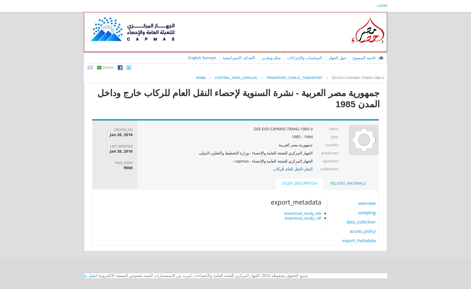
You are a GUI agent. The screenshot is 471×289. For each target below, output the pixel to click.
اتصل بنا (90, 275)
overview (366, 203)
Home (201, 78)
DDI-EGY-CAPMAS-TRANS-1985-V (358, 78)
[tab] (348, 183)
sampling (366, 212)
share (108, 67)
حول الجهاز (338, 58)
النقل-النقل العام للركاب (293, 169)
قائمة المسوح (364, 58)
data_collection (361, 222)
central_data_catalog (236, 78)
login (382, 6)
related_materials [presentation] (348, 183)
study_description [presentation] (299, 183)
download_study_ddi (302, 213)
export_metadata (359, 240)
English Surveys (202, 58)
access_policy (362, 231)
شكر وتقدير (271, 58)
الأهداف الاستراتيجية (239, 58)
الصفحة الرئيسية (381, 58)
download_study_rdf (302, 218)
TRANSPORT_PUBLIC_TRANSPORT (294, 78)
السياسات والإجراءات (304, 58)
